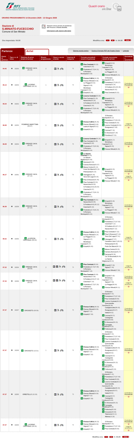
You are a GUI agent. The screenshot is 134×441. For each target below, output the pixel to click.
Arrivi (29, 51)
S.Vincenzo (109, 133)
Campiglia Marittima (107, 325)
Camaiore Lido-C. (111, 241)
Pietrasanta (87, 172)
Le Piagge (108, 72)
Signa (107, 69)
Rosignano (108, 127)
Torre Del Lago (88, 177)
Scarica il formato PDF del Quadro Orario (106, 51)
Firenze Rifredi (110, 75)
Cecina (107, 130)
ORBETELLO (27, 394)
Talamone (108, 414)
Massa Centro (88, 167)
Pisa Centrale (109, 92)
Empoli (107, 63)
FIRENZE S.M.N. (31, 68)
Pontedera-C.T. (88, 69)
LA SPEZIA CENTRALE (29, 239)
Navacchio (108, 89)
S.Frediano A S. (110, 87)
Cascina (86, 66)
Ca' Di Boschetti (110, 256)
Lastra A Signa (88, 126)
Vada (106, 312)
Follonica (108, 329)
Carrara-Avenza (88, 164)
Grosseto (108, 412)
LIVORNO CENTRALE (29, 85)
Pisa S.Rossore (88, 180)
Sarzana (86, 162)
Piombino (108, 135)
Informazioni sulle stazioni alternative (59, 31)
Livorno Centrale (110, 125)
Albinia (107, 416)
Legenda (126, 51)
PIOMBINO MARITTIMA (29, 124)
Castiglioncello (110, 307)
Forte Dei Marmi (88, 169)
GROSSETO (29, 310)
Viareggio (86, 175)
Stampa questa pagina (80, 51)
